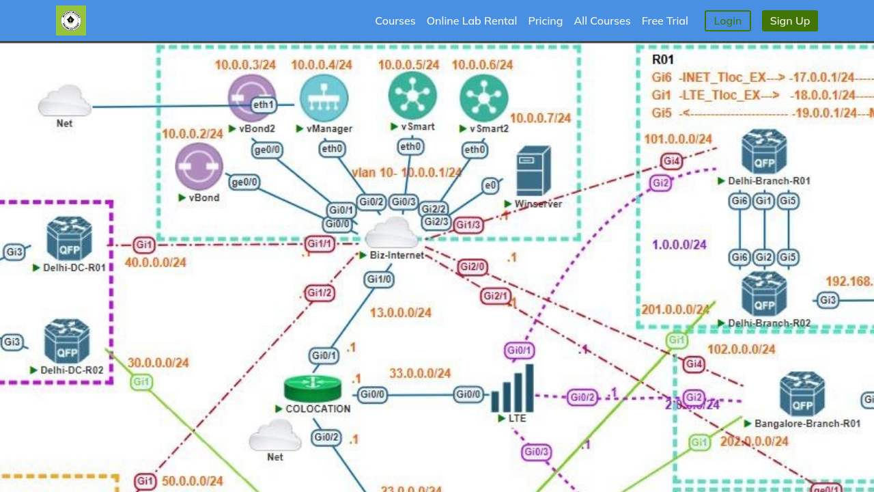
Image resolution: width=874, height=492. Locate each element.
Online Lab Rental (472, 20)
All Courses (602, 20)
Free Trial (665, 20)
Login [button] (728, 20)
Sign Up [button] (790, 20)
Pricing (545, 20)
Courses (395, 20)
